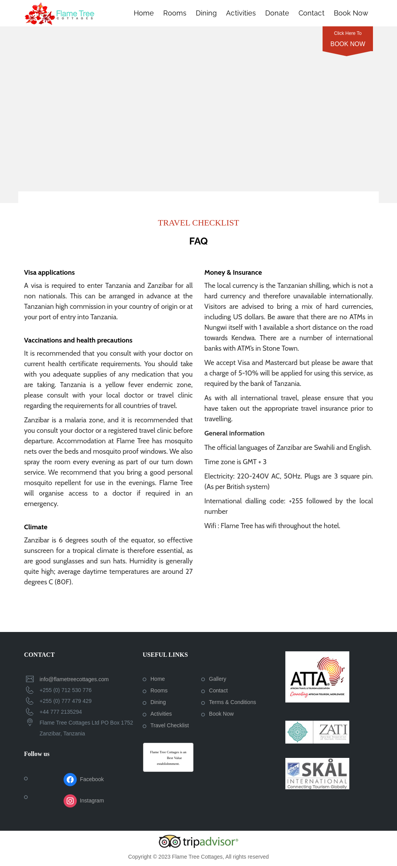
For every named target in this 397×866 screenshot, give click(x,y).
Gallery (217, 679)
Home (144, 13)
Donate (277, 13)
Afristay (160, 758)
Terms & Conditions (232, 702)
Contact (311, 13)
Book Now (351, 13)
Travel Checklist (169, 725)
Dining (206, 13)
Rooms (174, 13)
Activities (241, 13)
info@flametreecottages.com (74, 679)
